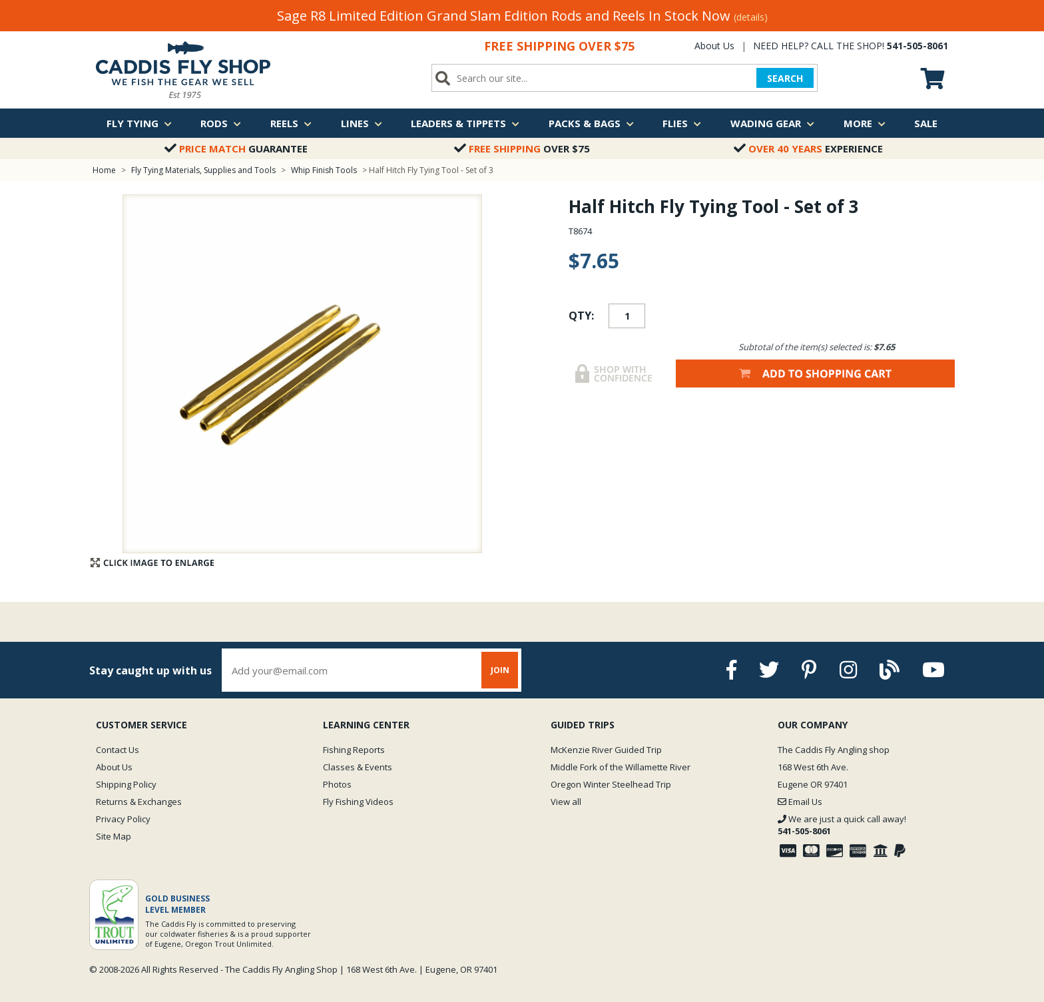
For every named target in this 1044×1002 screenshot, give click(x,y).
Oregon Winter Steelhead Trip (611, 784)
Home (104, 170)
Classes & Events (357, 767)
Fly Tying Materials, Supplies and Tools (203, 170)
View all (566, 802)
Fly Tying (139, 123)
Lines (361, 123)
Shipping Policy (126, 784)
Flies (681, 123)
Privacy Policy (123, 819)
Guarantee (236, 148)
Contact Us (117, 750)
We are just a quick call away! (842, 825)
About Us (714, 45)
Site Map (113, 836)
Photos (337, 784)
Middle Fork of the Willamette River (620, 767)
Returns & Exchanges (139, 802)
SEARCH (785, 78)
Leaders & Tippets (465, 123)
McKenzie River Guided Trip (606, 750)
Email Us (800, 802)
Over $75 (522, 148)
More (865, 123)
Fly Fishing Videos (358, 802)
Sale (925, 123)
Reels (291, 123)
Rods (220, 123)
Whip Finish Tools (324, 170)
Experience (808, 148)
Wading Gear (772, 123)
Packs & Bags (591, 123)
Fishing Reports (354, 750)
